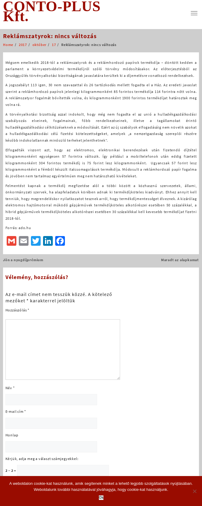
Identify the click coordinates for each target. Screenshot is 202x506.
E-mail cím (15, 411)
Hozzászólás (17, 310)
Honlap (12, 435)
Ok (101, 497)
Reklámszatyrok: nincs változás (50, 36)
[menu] (194, 13)
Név (10, 388)
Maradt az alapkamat (180, 260)
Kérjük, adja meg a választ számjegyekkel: (42, 458)
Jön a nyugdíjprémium (23, 260)
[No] (194, 491)
